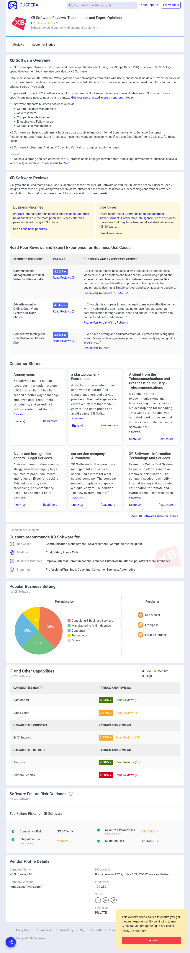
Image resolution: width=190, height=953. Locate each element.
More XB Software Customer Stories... (156, 516)
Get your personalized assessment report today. (102, 97)
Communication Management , (145, 214)
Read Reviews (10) (128, 762)
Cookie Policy (66, 930)
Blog (82, 930)
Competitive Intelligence (126, 544)
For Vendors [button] (171, 5)
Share (17, 421)
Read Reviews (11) (128, 737)
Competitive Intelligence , (138, 218)
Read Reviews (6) (127, 775)
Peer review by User (56, 163)
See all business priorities (30, 229)
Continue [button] (151, 940)
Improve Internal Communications (36, 214)
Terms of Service (45, 930)
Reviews (18, 44)
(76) (57, 23)
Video (57, 552)
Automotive (127, 569)
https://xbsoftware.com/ (26, 886)
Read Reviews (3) (64, 311)
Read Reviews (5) (64, 277)
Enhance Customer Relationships (115, 561)
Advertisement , (110, 218)
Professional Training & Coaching (68, 569)
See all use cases (111, 233)
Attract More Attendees (154, 561)
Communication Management (66, 544)
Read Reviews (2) (64, 341)
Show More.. (20, 414)
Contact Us (96, 930)
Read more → (52, 421)
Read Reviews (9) (127, 700)
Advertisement (98, 544)
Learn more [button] (139, 930)
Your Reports (149, 5)
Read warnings (113, 833)
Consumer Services (105, 569)
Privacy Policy (23, 930)
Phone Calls (70, 552)
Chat (49, 552)
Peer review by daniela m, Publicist (106, 293)
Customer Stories (43, 44)
